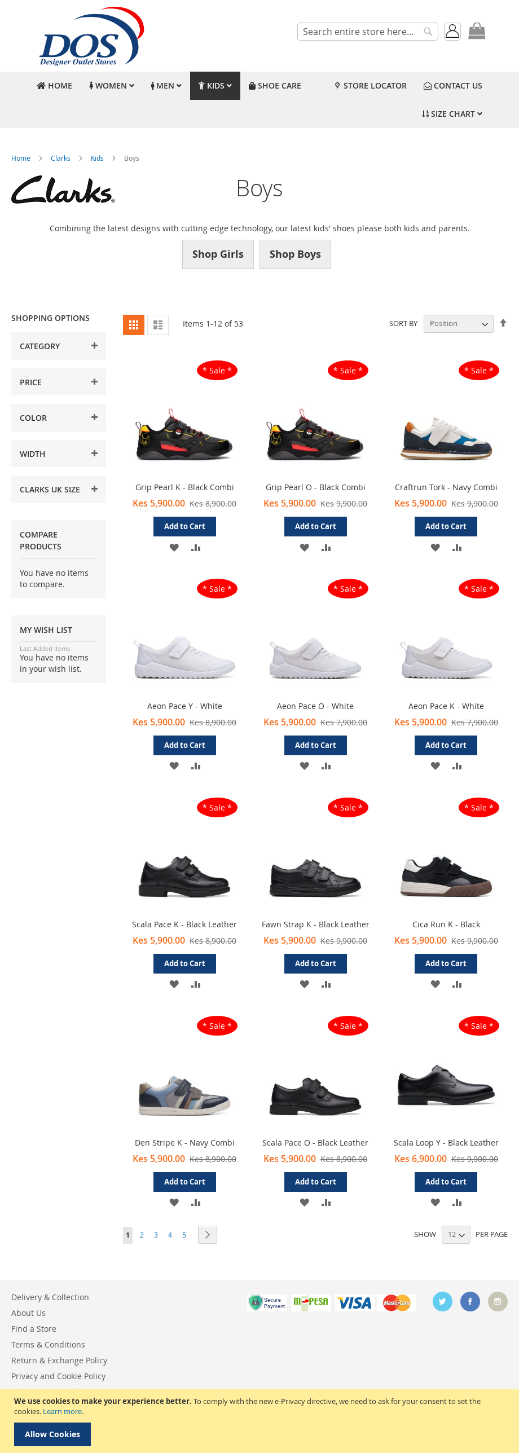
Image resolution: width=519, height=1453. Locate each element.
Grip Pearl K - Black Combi (184, 487)
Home (21, 157)
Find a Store (33, 1328)
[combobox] (367, 32)
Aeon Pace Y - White (184, 706)
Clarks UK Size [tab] (50, 489)
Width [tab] (33, 453)
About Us (28, 1312)
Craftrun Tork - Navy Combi (446, 487)
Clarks (61, 157)
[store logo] (90, 36)
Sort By (403, 323)
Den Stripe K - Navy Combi (185, 1142)
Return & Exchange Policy (59, 1360)
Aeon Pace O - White (315, 706)
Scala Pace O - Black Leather (315, 1142)
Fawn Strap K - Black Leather (316, 924)
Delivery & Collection (50, 1297)
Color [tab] (33, 417)
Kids (98, 157)
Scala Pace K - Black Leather (184, 924)
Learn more (62, 1411)
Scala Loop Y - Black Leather (446, 1142)
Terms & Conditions (48, 1344)
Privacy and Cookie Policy (58, 1376)
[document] (261, 1421)
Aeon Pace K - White (446, 706)
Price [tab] (31, 382)
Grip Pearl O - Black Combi (316, 487)
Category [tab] (40, 346)
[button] (173, 546)
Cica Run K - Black (446, 924)
